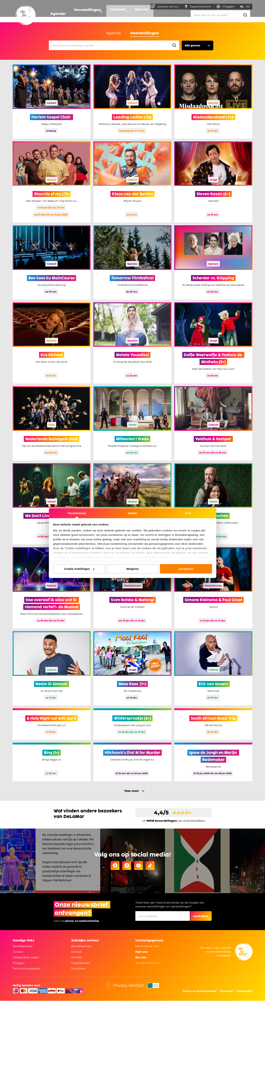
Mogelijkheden (80, 963)
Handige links (23, 940)
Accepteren (186, 568)
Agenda (56, 14)
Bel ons (140, 957)
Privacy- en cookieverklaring (186, 557)
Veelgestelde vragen (26, 957)
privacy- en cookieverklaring (82, 921)
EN (249, 6)
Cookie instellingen (79, 568)
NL (243, 6)
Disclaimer (226, 991)
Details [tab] (132, 513)
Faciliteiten (78, 968)
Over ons (142, 14)
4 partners (122, 557)
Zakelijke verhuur (166, 6)
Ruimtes (76, 957)
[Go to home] (25, 15)
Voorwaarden (245, 991)
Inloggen (18, 963)
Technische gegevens (26, 968)
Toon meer (131, 791)
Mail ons (141, 951)
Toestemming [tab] (77, 513)
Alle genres (192, 45)
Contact (18, 951)
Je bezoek (116, 14)
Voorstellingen (85, 14)
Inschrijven (201, 916)
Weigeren (132, 568)
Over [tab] (188, 513)
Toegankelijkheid (198, 6)
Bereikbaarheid (22, 946)
